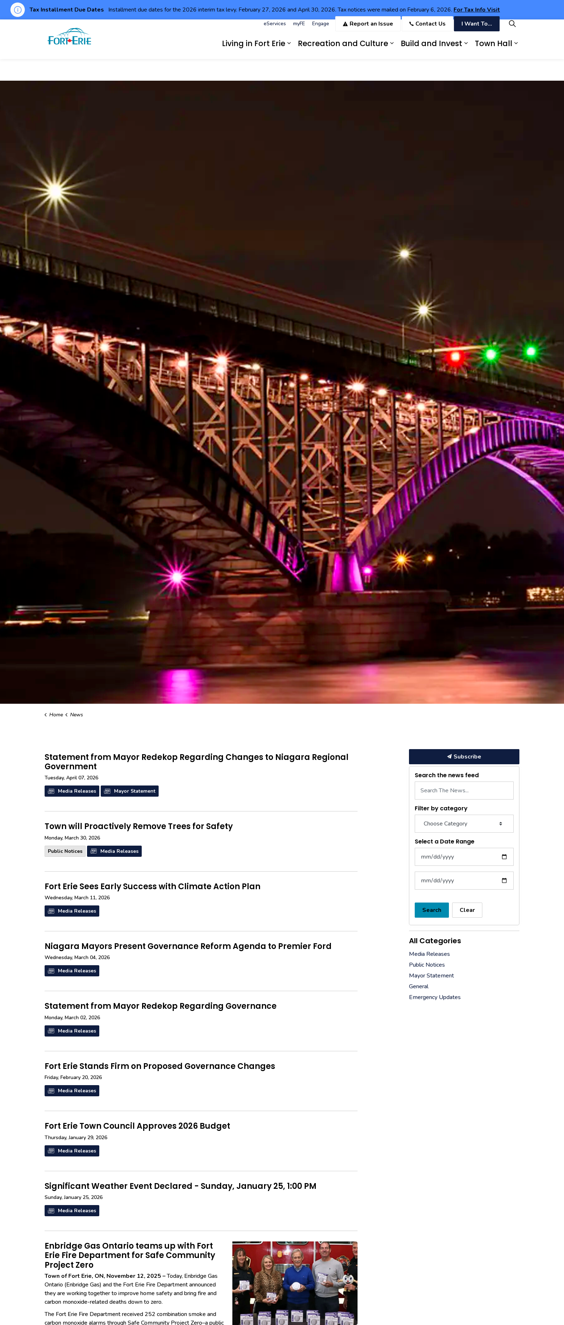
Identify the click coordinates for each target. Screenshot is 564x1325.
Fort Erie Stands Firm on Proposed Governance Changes (160, 1067)
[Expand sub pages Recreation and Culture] (391, 49)
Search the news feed (447, 775)
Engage (320, 29)
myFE (299, 29)
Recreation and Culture (343, 49)
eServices (275, 29)
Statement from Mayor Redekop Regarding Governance (161, 1007)
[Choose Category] (464, 824)
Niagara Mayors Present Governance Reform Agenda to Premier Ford (188, 947)
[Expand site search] (512, 29)
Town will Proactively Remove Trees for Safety (139, 827)
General (418, 986)
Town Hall (493, 49)
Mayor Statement (129, 791)
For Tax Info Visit (477, 10)
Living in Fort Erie (253, 49)
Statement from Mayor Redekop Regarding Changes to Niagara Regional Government (197, 762)
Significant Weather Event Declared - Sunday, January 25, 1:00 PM (181, 1187)
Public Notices (65, 851)
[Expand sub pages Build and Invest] (465, 49)
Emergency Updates (435, 997)
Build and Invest (431, 49)
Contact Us (427, 29)
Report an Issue (368, 29)
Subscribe (464, 756)
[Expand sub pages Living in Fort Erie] (288, 49)
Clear (467, 910)
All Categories (435, 941)
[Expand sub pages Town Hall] (515, 49)
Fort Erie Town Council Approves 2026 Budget (137, 1127)
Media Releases (72, 791)
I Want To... (476, 29)
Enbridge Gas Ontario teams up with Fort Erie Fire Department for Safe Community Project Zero (130, 1256)
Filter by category (441, 808)
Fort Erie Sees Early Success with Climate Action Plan (152, 887)
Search (431, 910)
